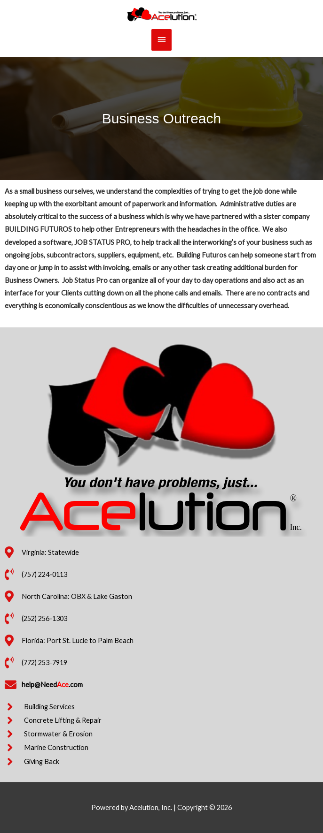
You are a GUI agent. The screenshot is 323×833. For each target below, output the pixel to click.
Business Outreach (161, 118)
